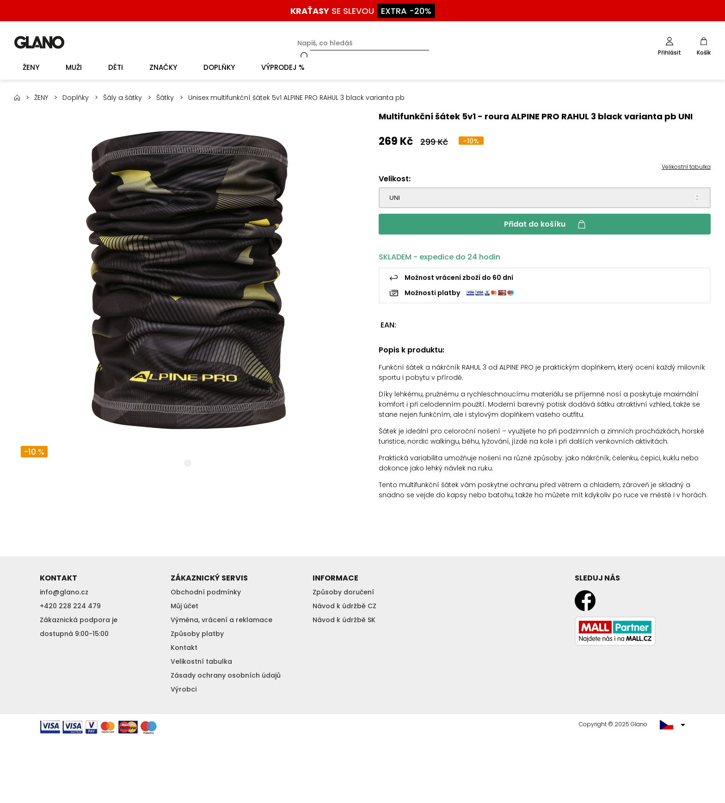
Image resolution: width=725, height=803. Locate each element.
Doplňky (75, 97)
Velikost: (395, 178)
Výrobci (184, 689)
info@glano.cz (64, 592)
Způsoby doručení (343, 592)
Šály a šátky (122, 97)
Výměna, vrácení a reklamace (221, 619)
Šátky (165, 97)
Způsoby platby (197, 633)
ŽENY (41, 97)
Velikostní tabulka (686, 167)
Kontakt (184, 647)
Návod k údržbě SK (344, 619)
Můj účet (184, 606)
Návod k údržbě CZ (344, 606)
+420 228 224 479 (70, 606)
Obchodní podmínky (206, 592)
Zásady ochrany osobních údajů (226, 675)
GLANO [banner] (39, 42)
